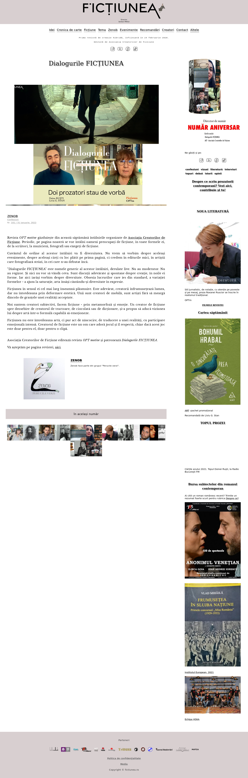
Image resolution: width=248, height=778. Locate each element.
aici (57, 347)
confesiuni (192, 169)
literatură (216, 169)
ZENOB (12, 216)
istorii (208, 173)
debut (199, 173)
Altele (194, 29)
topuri (189, 173)
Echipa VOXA (192, 719)
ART (187, 410)
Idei (52, 29)
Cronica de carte (69, 29)
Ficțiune (90, 29)
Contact (182, 29)
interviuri (231, 169)
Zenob (113, 29)
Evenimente (129, 29)
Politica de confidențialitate (124, 758)
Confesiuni (13, 219)
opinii (218, 173)
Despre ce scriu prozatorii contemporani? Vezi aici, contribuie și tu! (212, 185)
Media (124, 763)
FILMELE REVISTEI (212, 305)
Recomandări (150, 29)
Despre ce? (232, 498)
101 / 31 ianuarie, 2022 (23, 222)
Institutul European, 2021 (199, 672)
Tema (102, 29)
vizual (204, 169)
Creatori (168, 29)
